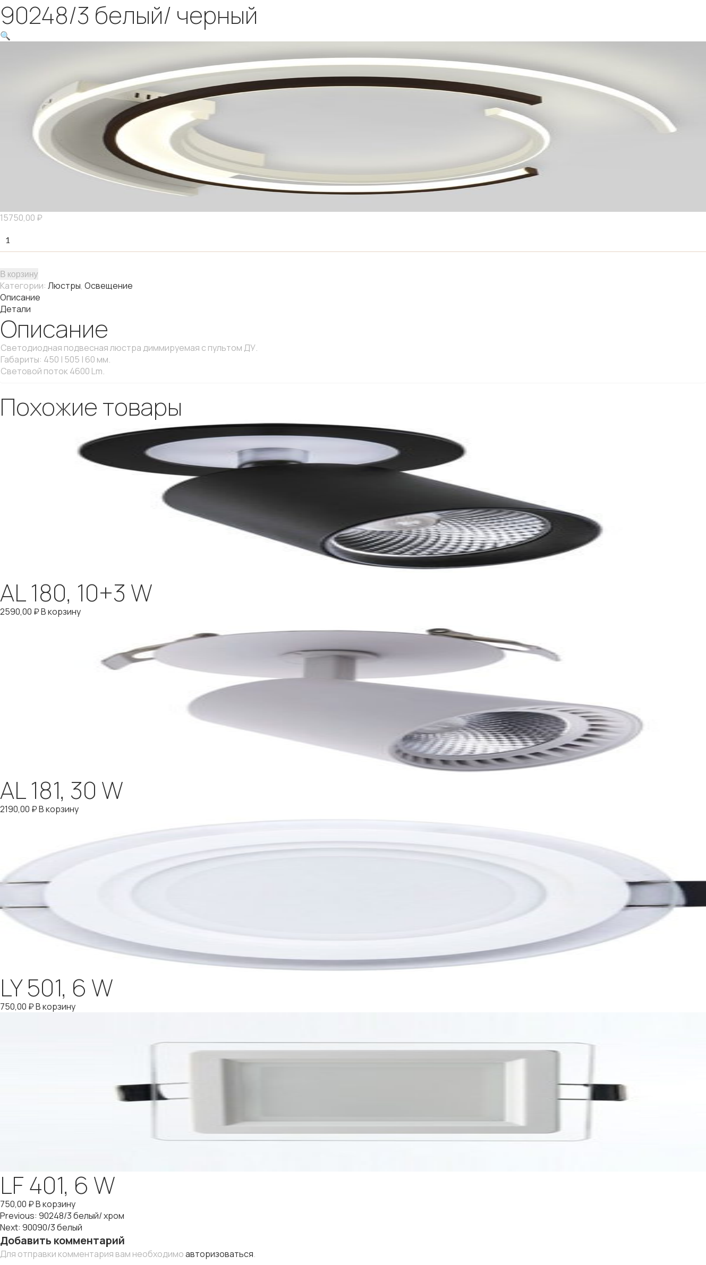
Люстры (64, 285)
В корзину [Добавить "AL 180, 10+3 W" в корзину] (61, 611)
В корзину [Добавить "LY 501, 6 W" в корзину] (55, 1006)
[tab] (353, 297)
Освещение (108, 285)
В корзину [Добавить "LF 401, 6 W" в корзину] (55, 1204)
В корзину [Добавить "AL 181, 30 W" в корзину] (59, 809)
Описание (20, 297)
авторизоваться (219, 1254)
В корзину (19, 274)
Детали (15, 309)
